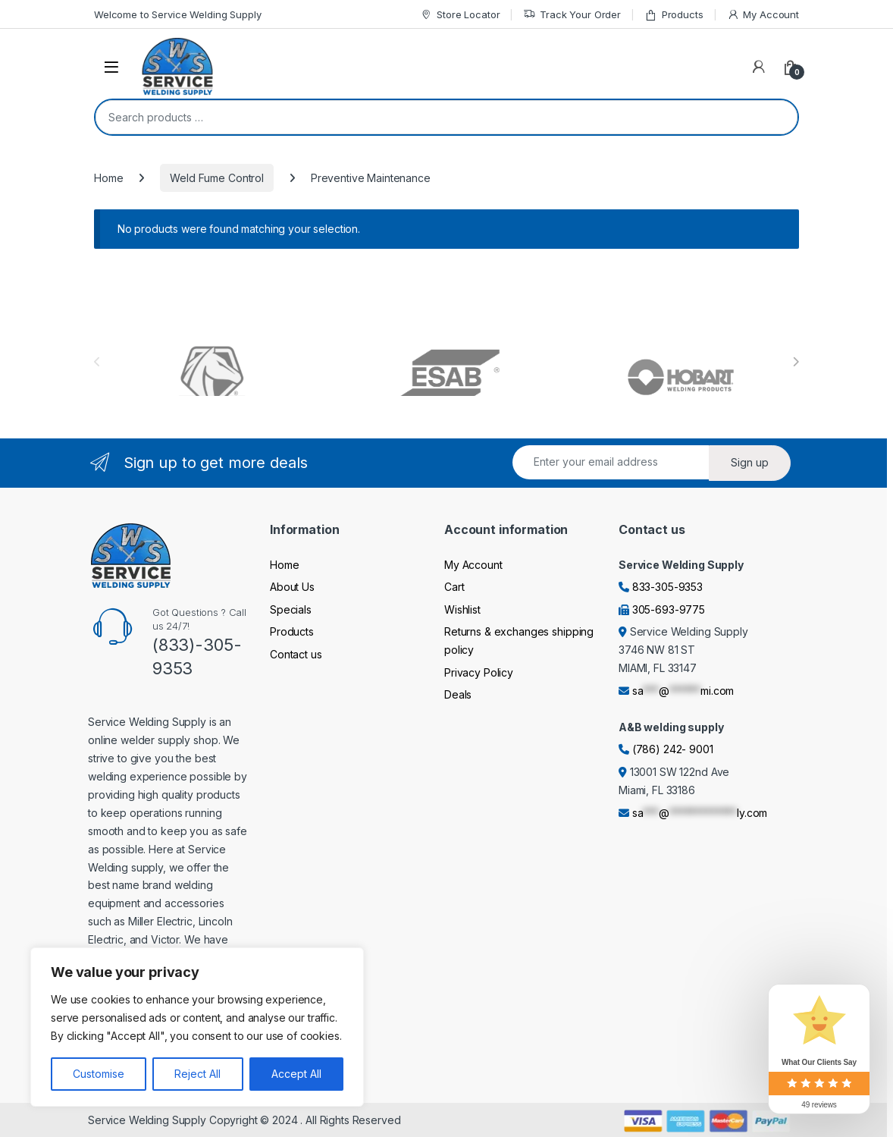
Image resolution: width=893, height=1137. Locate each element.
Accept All (296, 1073)
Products (673, 14)
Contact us (296, 654)
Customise (98, 1073)
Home (108, 177)
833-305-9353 (667, 586)
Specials (291, 609)
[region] (197, 1027)
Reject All (197, 1073)
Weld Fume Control (217, 177)
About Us (292, 586)
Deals (458, 694)
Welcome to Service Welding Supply (177, 14)
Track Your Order (572, 14)
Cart (454, 586)
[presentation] (795, 361)
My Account (763, 14)
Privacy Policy (478, 672)
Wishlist (462, 609)
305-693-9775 (668, 609)
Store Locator (460, 14)
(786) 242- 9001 (672, 749)
